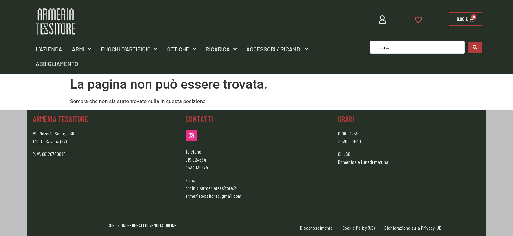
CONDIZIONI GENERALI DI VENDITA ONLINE (142, 225)
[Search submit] (475, 47)
